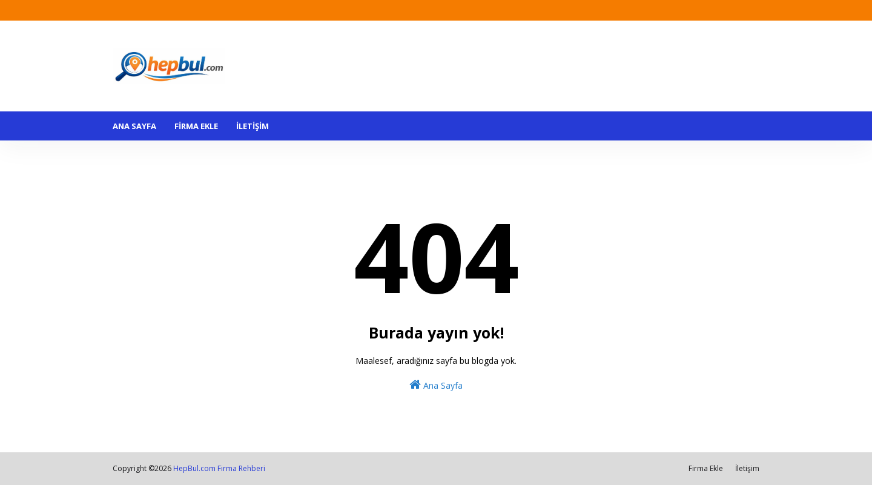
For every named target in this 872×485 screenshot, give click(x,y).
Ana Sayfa (436, 384)
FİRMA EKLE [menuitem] (196, 125)
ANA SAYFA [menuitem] (134, 125)
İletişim (747, 468)
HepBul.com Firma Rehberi (219, 468)
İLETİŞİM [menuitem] (252, 125)
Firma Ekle (706, 468)
